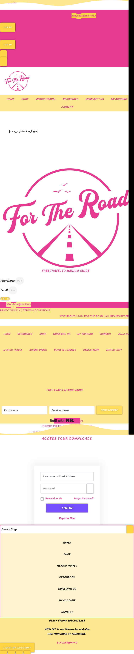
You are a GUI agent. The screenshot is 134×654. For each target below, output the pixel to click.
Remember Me (53, 498)
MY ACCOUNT (119, 99)
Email (4, 290)
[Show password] (90, 488)
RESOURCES (70, 99)
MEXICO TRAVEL (46, 99)
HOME (10, 99)
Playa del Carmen (65, 350)
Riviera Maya (91, 350)
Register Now (67, 517)
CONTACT (67, 107)
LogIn (67, 508)
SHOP (24, 99)
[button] (67, 35)
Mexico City (114, 350)
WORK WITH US (94, 99)
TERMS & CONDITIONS (36, 310)
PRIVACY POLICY (10, 310)
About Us (123, 334)
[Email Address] (72, 410)
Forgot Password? (84, 498)
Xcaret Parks (38, 350)
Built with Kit (62, 420)
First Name (8, 280)
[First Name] (24, 410)
